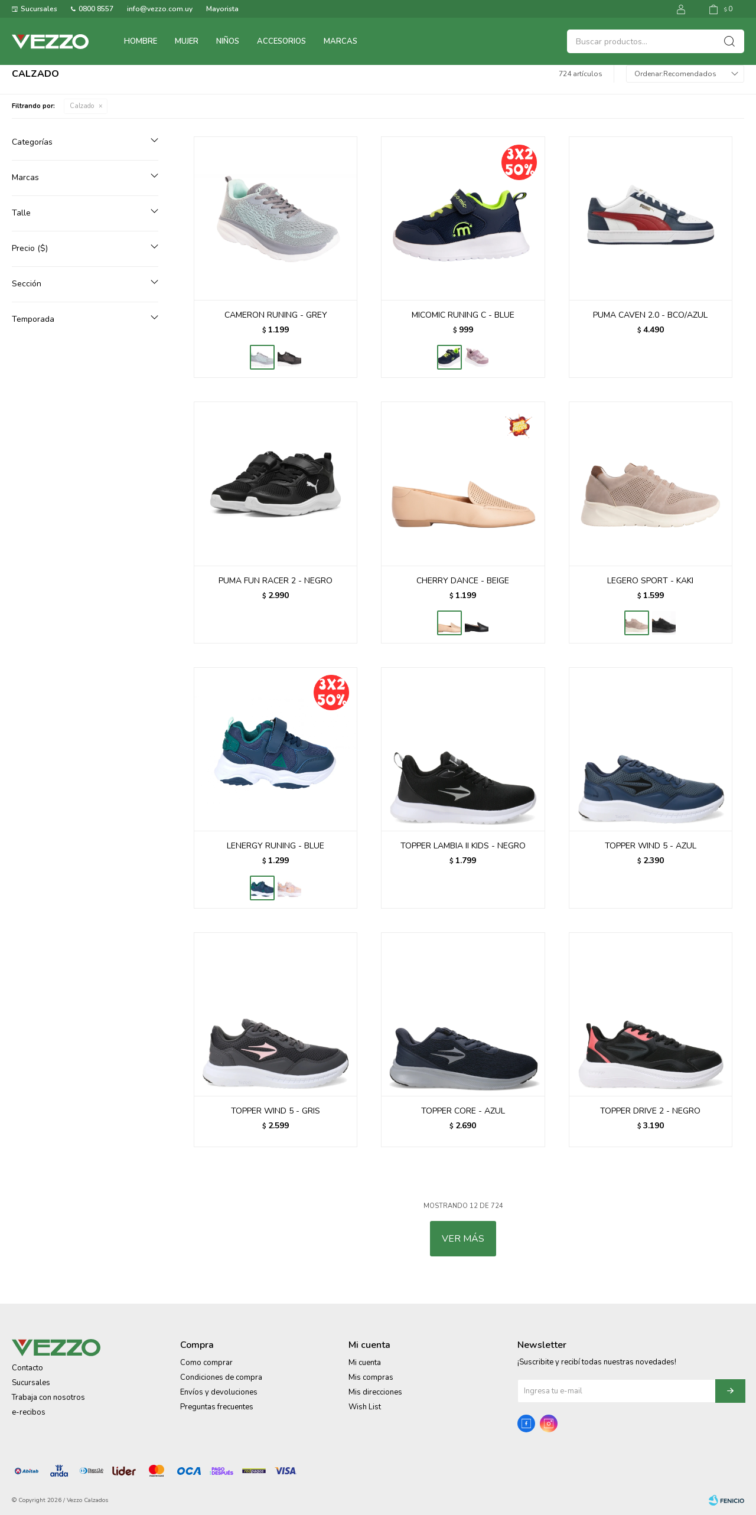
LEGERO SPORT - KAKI (650, 580)
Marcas (340, 41)
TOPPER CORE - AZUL (463, 1110)
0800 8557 (96, 9)
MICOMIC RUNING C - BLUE (463, 315)
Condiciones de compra (221, 1377)
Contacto (27, 1368)
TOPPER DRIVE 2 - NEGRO (650, 1110)
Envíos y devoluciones (219, 1392)
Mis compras (370, 1377)
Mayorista (222, 9)
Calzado (82, 106)
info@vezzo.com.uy (160, 9)
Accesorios (281, 41)
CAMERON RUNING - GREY (275, 315)
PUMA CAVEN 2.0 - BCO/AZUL (650, 315)
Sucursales (39, 9)
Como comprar (206, 1362)
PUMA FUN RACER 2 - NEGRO (276, 580)
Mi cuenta (364, 1362)
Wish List (364, 1407)
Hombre (140, 41)
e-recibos (28, 1412)
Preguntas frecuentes (216, 1407)
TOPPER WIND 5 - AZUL (650, 845)
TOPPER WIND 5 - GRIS (275, 1110)
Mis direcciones (375, 1392)
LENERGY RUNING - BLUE (275, 845)
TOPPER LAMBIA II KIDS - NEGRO (463, 845)
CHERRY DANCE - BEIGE (462, 580)
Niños (227, 41)
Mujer (186, 41)
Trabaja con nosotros (48, 1397)
